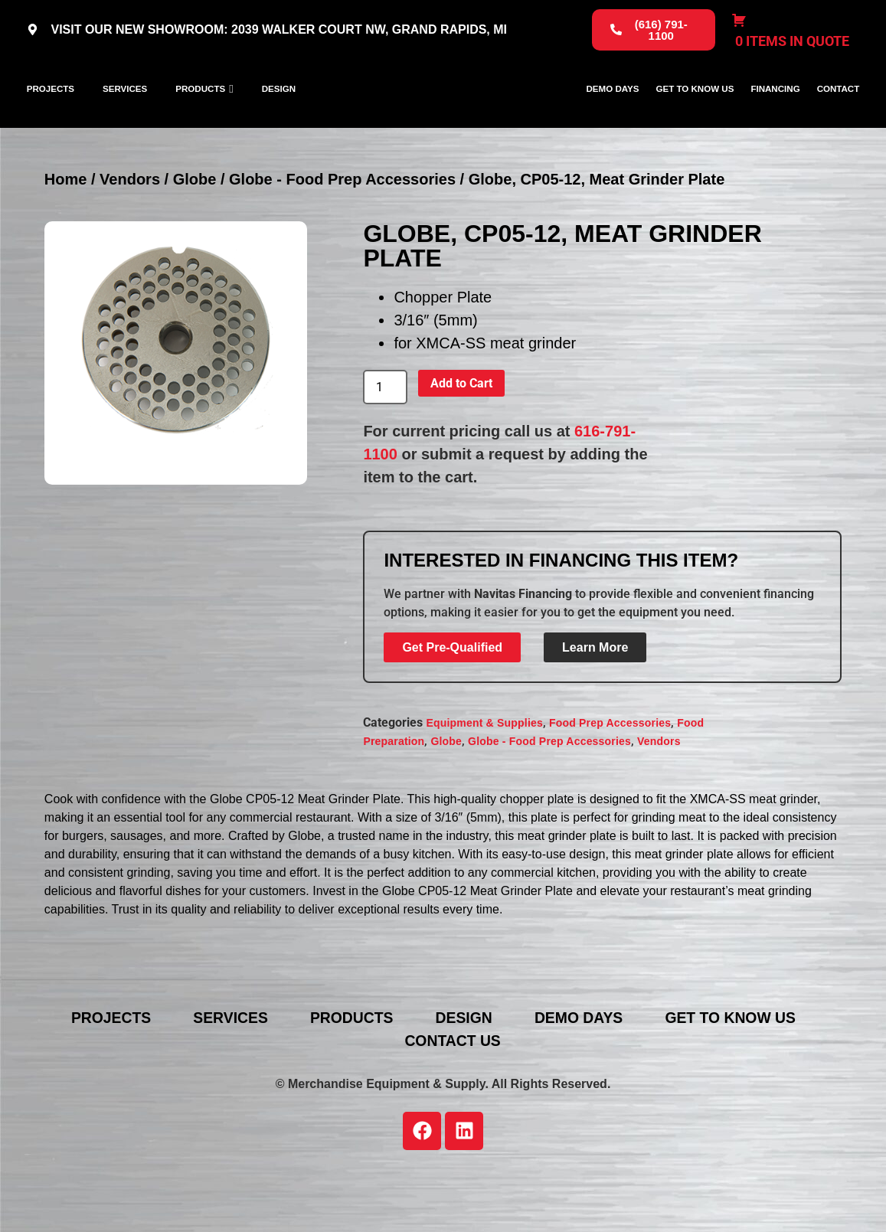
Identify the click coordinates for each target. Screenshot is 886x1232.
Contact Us (455, 1098)
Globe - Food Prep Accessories (342, 236)
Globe (195, 236)
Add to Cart (461, 440)
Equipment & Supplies (484, 781)
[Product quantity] (385, 444)
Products (200, 118)
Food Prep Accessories (610, 781)
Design (279, 118)
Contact (838, 118)
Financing (774, 118)
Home (65, 236)
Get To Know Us (695, 118)
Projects (50, 118)
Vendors (130, 236)
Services (125, 118)
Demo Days (612, 118)
